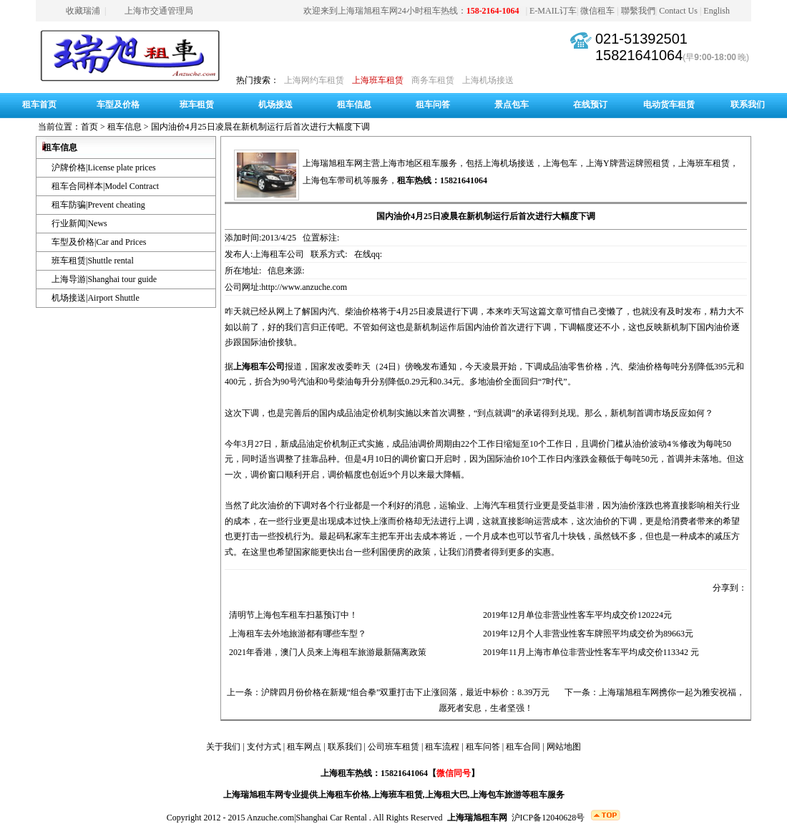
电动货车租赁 (669, 105)
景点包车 (511, 105)
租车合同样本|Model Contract (105, 186)
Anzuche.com (270, 818)
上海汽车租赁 (499, 505)
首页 (89, 127)
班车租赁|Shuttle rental (93, 261)
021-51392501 (641, 39)
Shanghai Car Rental (331, 818)
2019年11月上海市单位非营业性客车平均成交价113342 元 (589, 652)
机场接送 (275, 105)
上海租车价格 (343, 795)
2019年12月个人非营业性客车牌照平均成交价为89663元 (586, 634)
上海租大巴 (446, 795)
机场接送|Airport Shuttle (96, 298)
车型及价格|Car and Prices (99, 242)
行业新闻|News (79, 223)
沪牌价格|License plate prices (104, 168)
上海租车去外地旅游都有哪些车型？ (295, 634)
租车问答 (433, 105)
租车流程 (442, 747)
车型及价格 (118, 105)
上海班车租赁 (378, 80)
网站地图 (564, 747)
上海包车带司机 (333, 180)
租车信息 (354, 105)
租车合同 (523, 747)
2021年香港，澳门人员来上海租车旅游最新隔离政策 (325, 652)
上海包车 (560, 163)
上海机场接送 (488, 80)
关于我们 (223, 747)
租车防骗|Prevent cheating (98, 205)
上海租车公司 (259, 367)
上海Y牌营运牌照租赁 (628, 163)
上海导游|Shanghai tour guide (104, 279)
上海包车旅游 (496, 795)
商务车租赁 (432, 80)
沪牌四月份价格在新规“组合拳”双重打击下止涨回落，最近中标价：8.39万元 (405, 692)
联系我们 (747, 105)
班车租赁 (197, 105)
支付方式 (264, 747)
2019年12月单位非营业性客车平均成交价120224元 (575, 615)
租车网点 (304, 747)
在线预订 (590, 105)
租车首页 (39, 105)
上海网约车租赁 (314, 80)
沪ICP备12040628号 (548, 818)
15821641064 (639, 55)
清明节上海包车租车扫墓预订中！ (291, 615)
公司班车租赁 (393, 747)
